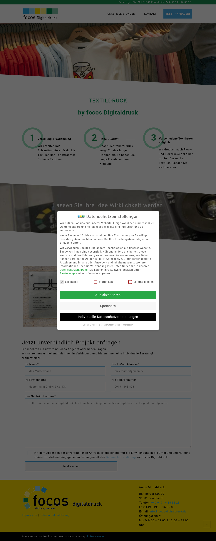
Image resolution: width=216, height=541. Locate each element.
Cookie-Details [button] (90, 325)
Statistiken (103, 282)
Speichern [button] (108, 306)
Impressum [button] (128, 325)
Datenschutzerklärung (74, 269)
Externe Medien (141, 282)
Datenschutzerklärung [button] (110, 325)
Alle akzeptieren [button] (108, 295)
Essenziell (69, 282)
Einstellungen (68, 273)
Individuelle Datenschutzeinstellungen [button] (108, 317)
